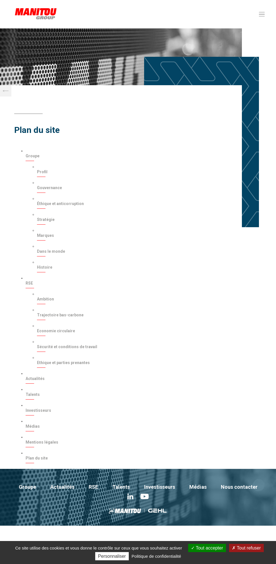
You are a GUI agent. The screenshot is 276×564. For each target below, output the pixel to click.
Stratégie (46, 219)
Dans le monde (51, 251)
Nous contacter (239, 487)
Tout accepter (207, 548)
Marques (45, 235)
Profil (42, 172)
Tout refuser (246, 548)
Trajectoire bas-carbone (60, 315)
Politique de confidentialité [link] (156, 556)
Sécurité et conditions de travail (67, 346)
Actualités (35, 378)
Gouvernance (49, 187)
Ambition (45, 299)
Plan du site (37, 458)
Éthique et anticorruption (60, 203)
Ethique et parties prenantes (63, 362)
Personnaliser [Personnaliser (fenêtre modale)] (112, 556)
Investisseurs (38, 410)
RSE (29, 283)
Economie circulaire (56, 331)
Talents (33, 394)
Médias (33, 426)
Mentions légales (42, 442)
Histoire (44, 267)
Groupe (33, 156)
